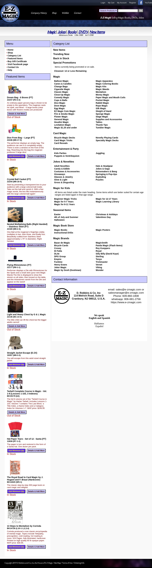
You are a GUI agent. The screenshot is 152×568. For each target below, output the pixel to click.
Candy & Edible (62, 169)
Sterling (100, 256)
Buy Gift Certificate (17, 61)
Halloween (59, 220)
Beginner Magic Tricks (65, 199)
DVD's (83, 32)
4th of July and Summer (66, 217)
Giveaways (59, 174)
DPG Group (60, 256)
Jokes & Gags (103, 169)
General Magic (61, 119)
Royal (99, 251)
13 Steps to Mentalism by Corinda (24, 526)
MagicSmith (102, 243)
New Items (97, 32)
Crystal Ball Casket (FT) (19, 179)
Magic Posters (103, 230)
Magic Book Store (63, 225)
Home (10, 50)
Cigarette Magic (62, 89)
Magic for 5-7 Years (63, 201)
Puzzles (100, 179)
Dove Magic (60, 105)
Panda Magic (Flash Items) (109, 245)
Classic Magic (61, 92)
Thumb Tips (102, 125)
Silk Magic (101, 108)
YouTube (148, 3)
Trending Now (61, 54)
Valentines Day (103, 217)
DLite (56, 253)
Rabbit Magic (102, 103)
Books (72, 32)
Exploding (101, 177)
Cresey (57, 248)
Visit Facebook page (17, 64)
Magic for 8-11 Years (64, 204)
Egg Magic (59, 108)
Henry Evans (60, 264)
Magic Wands (102, 89)
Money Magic (102, 94)
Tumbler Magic (103, 127)
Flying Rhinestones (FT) (19, 265)
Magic (51, 32)
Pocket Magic (102, 100)
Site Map (57, 563)
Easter (57, 214)
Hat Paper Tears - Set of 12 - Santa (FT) (26, 439)
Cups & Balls (60, 100)
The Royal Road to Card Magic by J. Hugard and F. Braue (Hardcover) (25, 478)
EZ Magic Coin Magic (64, 111)
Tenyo (99, 259)
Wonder (100, 270)
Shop (10, 52)
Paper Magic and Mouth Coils (110, 97)
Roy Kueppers (103, 248)
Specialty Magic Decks (107, 140)
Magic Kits (101, 86)
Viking (99, 267)
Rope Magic (102, 105)
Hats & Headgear (104, 166)
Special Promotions (64, 62)
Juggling (100, 153)
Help (9, 70)
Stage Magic (102, 116)
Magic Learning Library (107, 201)
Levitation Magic (62, 125)
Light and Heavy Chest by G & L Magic (26, 314)
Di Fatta (58, 251)
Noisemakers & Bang (106, 171)
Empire (57, 259)
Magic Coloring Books (107, 84)
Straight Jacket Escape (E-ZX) (22, 353)
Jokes (62, 32)
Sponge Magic (103, 114)
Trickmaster (102, 262)
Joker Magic (60, 267)
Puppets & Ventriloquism (66, 156)
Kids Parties (60, 153)
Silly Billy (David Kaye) (107, 253)
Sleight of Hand (103, 111)
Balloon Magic (61, 81)
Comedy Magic (61, 97)
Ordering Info (79, 563)
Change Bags (61, 86)
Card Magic (59, 133)
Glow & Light (60, 179)
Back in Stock (61, 58)
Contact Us (13, 67)
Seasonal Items (62, 210)
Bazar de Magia (62, 243)
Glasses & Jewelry (63, 177)
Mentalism (101, 92)
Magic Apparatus (104, 81)
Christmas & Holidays (107, 214)
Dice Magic (59, 103)
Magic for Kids (61, 188)
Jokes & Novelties (63, 161)
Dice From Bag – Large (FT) (21, 137)
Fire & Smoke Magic (64, 114)
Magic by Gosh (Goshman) (67, 270)
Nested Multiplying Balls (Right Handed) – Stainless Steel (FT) (27, 225)
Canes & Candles (62, 84)
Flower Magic (61, 116)
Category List (14, 55)
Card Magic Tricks (63, 140)
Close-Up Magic (62, 94)
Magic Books (60, 230)
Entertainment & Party (66, 149)
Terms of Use (67, 563)
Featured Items (15, 58)
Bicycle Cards (61, 245)
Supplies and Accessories (109, 119)
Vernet (99, 264)
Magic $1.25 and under (65, 127)
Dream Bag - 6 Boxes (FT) (20, 97)
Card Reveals (61, 143)
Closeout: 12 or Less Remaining (70, 71)
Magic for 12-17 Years (106, 199)
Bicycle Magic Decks (64, 137)
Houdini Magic (61, 122)
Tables (99, 122)
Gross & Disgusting (64, 182)
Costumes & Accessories (67, 171)
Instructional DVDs (63, 232)
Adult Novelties (62, 166)
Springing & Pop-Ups (106, 174)
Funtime (58, 262)
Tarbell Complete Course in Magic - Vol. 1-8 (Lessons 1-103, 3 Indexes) (27, 392)
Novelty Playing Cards (107, 137)
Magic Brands (61, 238)
